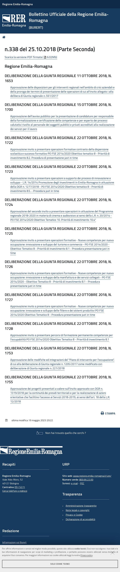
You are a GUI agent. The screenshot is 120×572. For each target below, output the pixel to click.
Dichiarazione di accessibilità (80, 519)
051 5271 (20, 487)
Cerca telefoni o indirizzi (14, 491)
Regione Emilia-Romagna (17, 4)
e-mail (74, 483)
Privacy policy (86, 555)
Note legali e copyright (78, 510)
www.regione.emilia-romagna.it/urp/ (92, 476)
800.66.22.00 (86, 479)
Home (4, 37)
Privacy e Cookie (74, 515)
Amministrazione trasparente (81, 506)
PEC (82, 483)
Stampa (108, 413)
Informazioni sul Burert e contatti (14, 544)
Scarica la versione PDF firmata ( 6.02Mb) (31, 57)
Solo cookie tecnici (60, 563)
